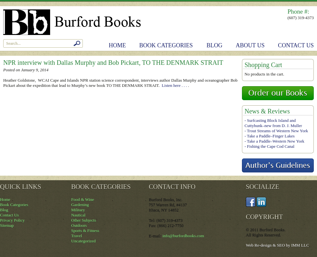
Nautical (78, 215)
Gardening (80, 204)
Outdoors (79, 225)
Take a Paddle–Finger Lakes (270, 136)
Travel (76, 235)
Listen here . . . (175, 85)
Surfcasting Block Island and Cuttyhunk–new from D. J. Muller (273, 123)
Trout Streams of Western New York (277, 130)
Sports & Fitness (85, 230)
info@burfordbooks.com (183, 235)
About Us (250, 45)
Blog (215, 45)
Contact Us (296, 45)
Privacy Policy (12, 220)
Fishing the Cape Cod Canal (271, 146)
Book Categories (166, 45)
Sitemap (7, 225)
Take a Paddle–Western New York (275, 141)
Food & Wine (82, 199)
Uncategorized (83, 241)
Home (117, 45)
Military (78, 209)
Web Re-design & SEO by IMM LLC (277, 245)
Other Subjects (83, 220)
